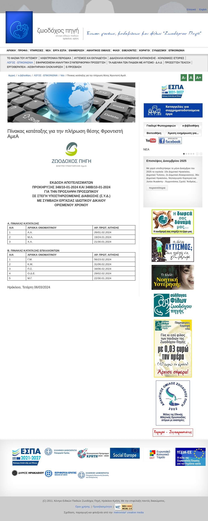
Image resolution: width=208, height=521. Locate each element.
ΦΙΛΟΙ (116, 50)
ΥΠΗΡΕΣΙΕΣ (36, 50)
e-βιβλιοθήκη (24, 75)
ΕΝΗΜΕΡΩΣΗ (76, 50)
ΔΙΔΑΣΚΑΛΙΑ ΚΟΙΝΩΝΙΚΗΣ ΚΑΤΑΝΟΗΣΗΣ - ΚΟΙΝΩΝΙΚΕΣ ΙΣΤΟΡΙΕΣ (147, 58)
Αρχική (11, 75)
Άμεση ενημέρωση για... (183, 133)
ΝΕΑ (48, 50)
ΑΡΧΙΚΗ (11, 50)
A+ (198, 77)
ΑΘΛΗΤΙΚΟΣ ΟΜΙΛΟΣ (99, 50)
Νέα (62, 75)
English (203, 9)
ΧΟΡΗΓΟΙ (144, 50)
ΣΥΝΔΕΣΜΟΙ (159, 50)
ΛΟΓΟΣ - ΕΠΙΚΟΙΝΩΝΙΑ (20, 62)
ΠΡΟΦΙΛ (23, 50)
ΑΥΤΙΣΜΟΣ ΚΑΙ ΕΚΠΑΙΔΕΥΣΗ (90, 58)
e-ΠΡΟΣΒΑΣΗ (74, 67)
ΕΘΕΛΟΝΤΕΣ (129, 50)
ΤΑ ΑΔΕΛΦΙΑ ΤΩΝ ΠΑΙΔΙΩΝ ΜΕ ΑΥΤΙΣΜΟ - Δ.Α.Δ (135, 62)
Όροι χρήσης (82, 506)
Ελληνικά (191, 9)
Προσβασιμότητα (102, 506)
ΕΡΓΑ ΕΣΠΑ (59, 50)
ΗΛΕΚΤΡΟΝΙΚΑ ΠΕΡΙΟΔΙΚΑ (56, 58)
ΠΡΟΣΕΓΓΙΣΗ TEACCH (177, 62)
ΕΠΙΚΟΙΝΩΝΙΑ (177, 50)
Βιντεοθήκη (154, 133)
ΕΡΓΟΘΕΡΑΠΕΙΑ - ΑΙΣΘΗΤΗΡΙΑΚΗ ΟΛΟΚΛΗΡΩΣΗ (35, 67)
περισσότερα (157, 187)
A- (184, 77)
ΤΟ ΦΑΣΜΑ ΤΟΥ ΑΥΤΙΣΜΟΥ (22, 58)
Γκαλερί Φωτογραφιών (161, 125)
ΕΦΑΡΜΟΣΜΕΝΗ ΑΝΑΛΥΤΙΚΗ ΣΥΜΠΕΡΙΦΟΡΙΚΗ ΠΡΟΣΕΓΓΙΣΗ (70, 62)
